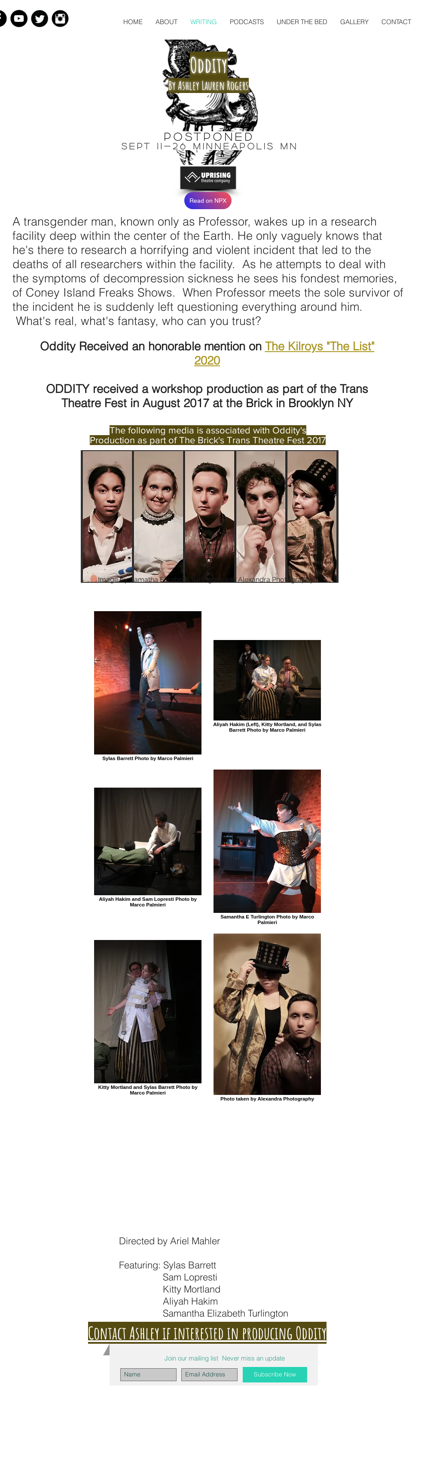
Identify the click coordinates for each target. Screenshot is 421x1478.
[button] (246, 21)
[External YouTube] (210, 1171)
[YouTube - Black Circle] (18, 18)
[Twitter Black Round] (39, 18)
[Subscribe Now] (275, 1374)
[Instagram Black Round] (60, 18)
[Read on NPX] (208, 200)
